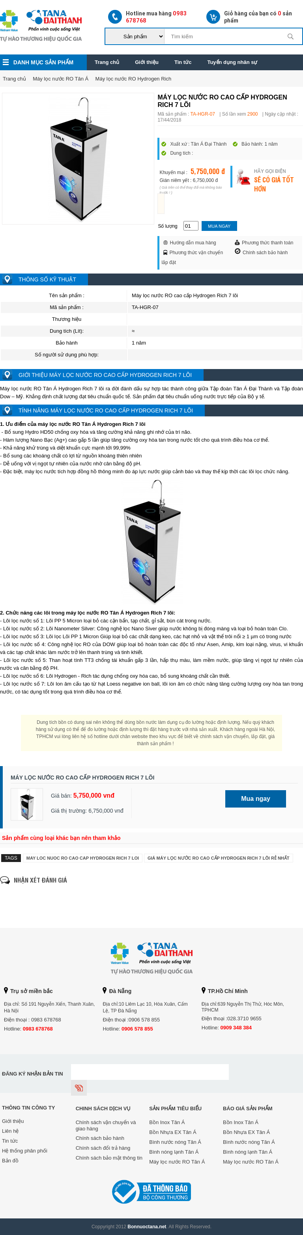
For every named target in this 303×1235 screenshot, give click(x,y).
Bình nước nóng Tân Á (175, 1142)
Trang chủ (107, 62)
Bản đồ (10, 1161)
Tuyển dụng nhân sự (232, 62)
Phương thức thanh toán (264, 243)
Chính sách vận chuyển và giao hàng (106, 1125)
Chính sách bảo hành (261, 251)
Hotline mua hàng (147, 17)
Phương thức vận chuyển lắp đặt (192, 257)
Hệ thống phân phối (24, 1151)
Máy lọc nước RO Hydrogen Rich (133, 79)
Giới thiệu (147, 62)
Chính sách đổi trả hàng (103, 1148)
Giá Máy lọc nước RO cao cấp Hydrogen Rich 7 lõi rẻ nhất (219, 858)
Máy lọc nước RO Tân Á (60, 79)
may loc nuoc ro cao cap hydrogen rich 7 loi (82, 858)
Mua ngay (219, 226)
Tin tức (182, 62)
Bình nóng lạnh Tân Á (173, 1152)
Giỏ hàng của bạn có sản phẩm (249, 17)
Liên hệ (10, 1131)
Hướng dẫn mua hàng (189, 243)
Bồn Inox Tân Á (167, 1122)
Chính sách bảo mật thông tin (109, 1158)
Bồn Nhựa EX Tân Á (172, 1132)
